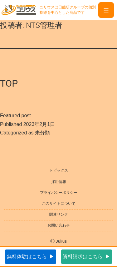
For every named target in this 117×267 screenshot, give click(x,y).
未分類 (42, 132)
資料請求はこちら (83, 256)
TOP (9, 83)
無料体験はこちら (27, 256)
